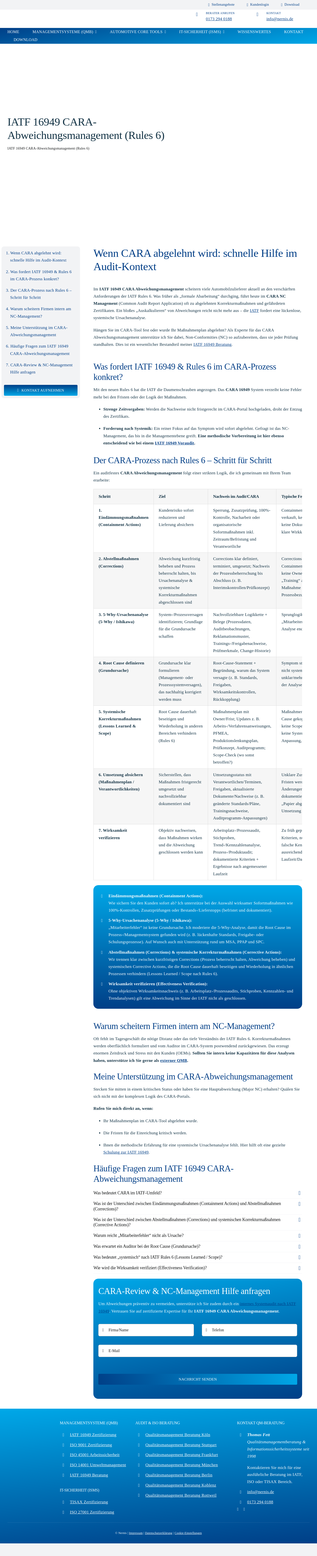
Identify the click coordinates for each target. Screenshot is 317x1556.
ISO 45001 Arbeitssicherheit (94, 1454)
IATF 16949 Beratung (212, 344)
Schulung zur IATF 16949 (126, 1152)
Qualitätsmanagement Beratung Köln (177, 1434)
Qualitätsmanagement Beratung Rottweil (180, 1495)
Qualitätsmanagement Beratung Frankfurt (181, 1454)
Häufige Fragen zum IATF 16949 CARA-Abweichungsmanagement (40, 350)
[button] (197, 1193)
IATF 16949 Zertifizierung (93, 1434)
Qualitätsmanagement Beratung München (181, 1465)
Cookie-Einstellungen (188, 1533)
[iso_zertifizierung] (32, 13)
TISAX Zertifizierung (89, 1502)
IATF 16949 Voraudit (174, 443)
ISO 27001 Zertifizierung (92, 1512)
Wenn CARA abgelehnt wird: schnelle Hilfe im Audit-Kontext (38, 257)
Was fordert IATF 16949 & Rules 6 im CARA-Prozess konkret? (41, 275)
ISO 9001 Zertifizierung (91, 1445)
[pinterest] (237, 1509)
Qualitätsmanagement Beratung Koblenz (180, 1485)
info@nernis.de (279, 19)
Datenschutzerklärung (158, 1533)
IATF (254, 310)
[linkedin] (244, 1509)
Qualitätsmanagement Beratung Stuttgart (180, 1445)
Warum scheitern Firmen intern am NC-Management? (40, 312)
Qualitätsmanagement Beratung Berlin (178, 1475)
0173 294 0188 (219, 19)
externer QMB (173, 1060)
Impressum (136, 1533)
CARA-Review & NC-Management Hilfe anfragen (41, 368)
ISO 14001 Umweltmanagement (98, 1465)
